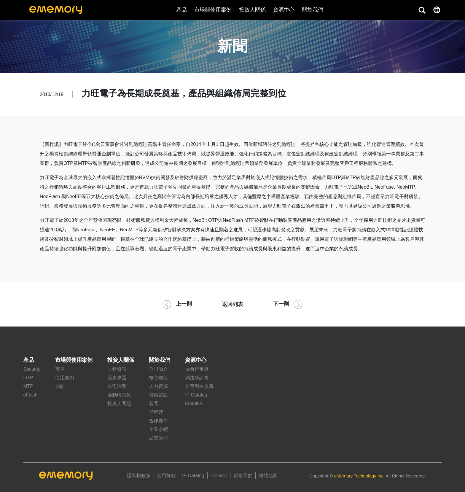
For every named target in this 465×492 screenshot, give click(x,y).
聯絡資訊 (158, 394)
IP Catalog (196, 394)
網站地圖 (268, 475)
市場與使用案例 (213, 10)
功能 (60, 386)
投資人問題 (119, 403)
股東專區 (116, 377)
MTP (28, 386)
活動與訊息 (119, 394)
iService (193, 403)
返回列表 (232, 304)
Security (31, 369)
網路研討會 (197, 377)
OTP (28, 377)
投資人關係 (252, 10)
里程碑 (156, 412)
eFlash (30, 394)
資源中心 (283, 10)
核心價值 (158, 377)
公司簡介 (158, 369)
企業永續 (158, 429)
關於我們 (159, 360)
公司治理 (116, 386)
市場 (60, 369)
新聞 (153, 403)
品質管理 (158, 437)
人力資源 (158, 386)
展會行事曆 (197, 369)
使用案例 (64, 377)
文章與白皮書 (199, 386)
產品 (181, 10)
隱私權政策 (139, 475)
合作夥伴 (158, 420)
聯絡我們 (242, 475)
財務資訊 (116, 369)
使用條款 (166, 475)
